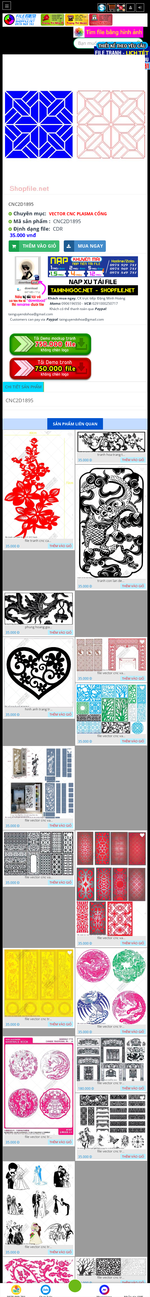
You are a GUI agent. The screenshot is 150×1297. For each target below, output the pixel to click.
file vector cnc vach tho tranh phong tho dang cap (111, 673)
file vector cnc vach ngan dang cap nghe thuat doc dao (111, 938)
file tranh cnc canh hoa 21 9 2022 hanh (39, 541)
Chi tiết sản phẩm (23, 386)
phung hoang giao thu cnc (39, 627)
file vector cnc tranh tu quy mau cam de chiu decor (39, 1019)
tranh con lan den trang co (111, 581)
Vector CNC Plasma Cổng (78, 213)
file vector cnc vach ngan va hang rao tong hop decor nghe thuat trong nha (111, 736)
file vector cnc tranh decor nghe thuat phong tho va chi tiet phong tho (111, 1151)
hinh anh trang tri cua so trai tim (39, 709)
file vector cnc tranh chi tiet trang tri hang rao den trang (111, 1277)
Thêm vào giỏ (33, 246)
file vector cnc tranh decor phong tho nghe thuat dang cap (111, 1083)
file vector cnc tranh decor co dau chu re (39, 1247)
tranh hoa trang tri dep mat (111, 455)
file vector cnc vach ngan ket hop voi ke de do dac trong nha (39, 820)
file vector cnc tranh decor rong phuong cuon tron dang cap (39, 1137)
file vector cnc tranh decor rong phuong (111, 1026)
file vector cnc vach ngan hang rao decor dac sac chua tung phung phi (39, 877)
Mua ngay (83, 246)
